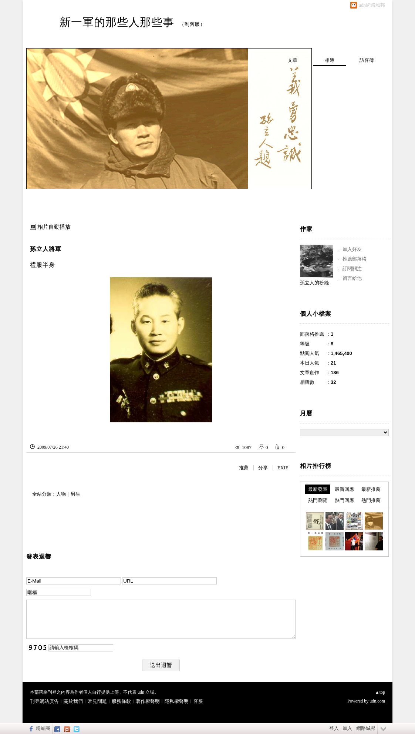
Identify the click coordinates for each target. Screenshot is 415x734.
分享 (263, 467)
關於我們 (73, 701)
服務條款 (121, 701)
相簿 (329, 60)
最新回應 (344, 489)
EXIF (282, 467)
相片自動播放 (54, 227)
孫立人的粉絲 (314, 282)
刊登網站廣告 (44, 701)
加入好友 (352, 249)
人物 (61, 494)
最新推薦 (371, 489)
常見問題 (97, 701)
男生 (75, 494)
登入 (334, 728)
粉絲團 (43, 728)
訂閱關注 (352, 268)
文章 (292, 60)
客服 (198, 701)
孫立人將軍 (45, 249)
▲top (380, 692)
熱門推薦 (371, 500)
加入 (347, 728)
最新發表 (317, 489)
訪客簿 (367, 60)
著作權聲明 (148, 701)
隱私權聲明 (177, 701)
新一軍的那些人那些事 (117, 22)
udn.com (377, 701)
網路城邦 (365, 728)
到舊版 (192, 24)
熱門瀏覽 (317, 500)
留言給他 (352, 278)
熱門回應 (344, 500)
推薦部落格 (355, 259)
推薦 (244, 467)
